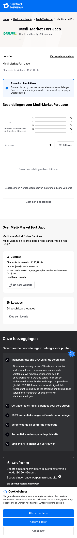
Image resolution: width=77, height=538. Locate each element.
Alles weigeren (38, 521)
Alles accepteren (38, 513)
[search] (50, 145)
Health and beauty (22, 19)
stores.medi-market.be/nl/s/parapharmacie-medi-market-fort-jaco (37, 272)
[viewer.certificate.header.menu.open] (71, 6)
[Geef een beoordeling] (38, 201)
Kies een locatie (18, 316)
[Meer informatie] (60, 476)
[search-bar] (28, 145)
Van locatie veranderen (62, 56)
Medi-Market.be (44, 19)
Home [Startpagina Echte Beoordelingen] (6, 19)
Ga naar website (20, 285)
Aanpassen (38, 530)
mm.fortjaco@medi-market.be (22, 266)
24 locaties (46, 34)
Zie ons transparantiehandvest (23, 483)
